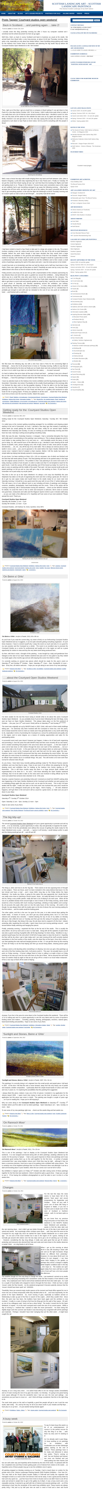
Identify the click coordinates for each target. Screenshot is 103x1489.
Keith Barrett (75, 226)
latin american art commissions (10, 403)
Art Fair (74, 283)
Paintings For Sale (52, 13)
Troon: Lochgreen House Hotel (81, 203)
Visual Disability (76, 390)
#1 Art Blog (75, 278)
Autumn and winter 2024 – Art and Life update (85, 116)
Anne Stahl (75, 221)
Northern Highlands (76, 241)
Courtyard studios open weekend (47, 401)
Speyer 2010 (74, 186)
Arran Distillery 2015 (76, 181)
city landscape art (33, 401)
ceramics (57, 565)
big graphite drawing (49, 399)
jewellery (41, 567)
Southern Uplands (76, 251)
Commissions (44, 397)
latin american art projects (26, 403)
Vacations (75, 387)
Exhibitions (5, 399)
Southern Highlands (76, 246)
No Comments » (52, 403)
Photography (76, 366)
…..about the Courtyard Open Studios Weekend (30, 677)
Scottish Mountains (79, 358)
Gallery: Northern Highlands (82, 340)
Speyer (55, 1180)
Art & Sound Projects (34, 13)
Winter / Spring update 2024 (80, 121)
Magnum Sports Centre (57, 567)
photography (18, 569)
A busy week (10, 1418)
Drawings (76, 353)
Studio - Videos (20, 1410)
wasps (24, 569)
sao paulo (42, 403)
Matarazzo (36, 403)
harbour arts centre (61, 401)
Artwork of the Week (15, 668)
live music (47, 567)
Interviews (75, 325)
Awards (74, 288)
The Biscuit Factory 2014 (78, 184)
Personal (74, 364)
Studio (48, 1025)
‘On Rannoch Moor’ (14, 1122)
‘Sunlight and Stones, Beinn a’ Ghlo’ (23, 1034)
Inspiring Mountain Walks (79, 314)
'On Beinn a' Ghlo (31, 668)
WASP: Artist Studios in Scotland (81, 215)
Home (3, 13)
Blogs (20, 13)
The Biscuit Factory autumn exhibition (34, 810)
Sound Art (75, 372)
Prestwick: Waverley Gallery (80, 200)
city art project (23, 401)
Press (86, 13)
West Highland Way (79, 322)
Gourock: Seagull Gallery (79, 195)
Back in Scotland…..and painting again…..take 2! (31, 25)
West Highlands (75, 249)
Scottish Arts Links (77, 212)
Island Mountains (75, 254)
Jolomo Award (68, 13)
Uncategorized (76, 384)
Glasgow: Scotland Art (78, 193)
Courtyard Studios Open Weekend (58, 397)
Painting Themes (77, 343)
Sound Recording (77, 374)
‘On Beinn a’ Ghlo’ (13, 576)
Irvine (48, 565)
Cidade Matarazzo (14, 401)
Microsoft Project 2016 (78, 333)
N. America (75, 335)
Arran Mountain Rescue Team (80, 233)
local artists (27, 1027)
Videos (79, 13)
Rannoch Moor (48, 1180)
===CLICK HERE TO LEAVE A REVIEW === (83, 50)
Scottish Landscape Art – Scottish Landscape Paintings (76, 5)
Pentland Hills (78, 319)
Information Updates (25, 399)
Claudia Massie (76, 224)
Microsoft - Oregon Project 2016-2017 (83, 143)
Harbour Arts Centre (14, 399)
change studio (34, 1410)
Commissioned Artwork (34, 397)
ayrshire (58, 1025)
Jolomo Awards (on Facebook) (81, 209)
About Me (11, 13)
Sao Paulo (75, 369)
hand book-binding (20, 567)
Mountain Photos (79, 317)
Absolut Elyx (40, 399)
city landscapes (23, 397)
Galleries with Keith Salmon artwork (82, 307)
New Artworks (76, 338)
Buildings (16, 397)
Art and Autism (76, 281)
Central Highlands (76, 244)
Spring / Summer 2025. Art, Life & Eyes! (83, 113)
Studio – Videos (76, 382)
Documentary (76, 301)
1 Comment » (32, 569)
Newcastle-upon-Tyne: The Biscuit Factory (84, 198)
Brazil (11, 397)
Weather (76, 361)
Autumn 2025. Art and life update (81, 111)
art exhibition (40, 668)
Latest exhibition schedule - (82, 56)
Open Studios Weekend (17, 810)
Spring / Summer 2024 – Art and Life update (84, 118)
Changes (8, 1187)
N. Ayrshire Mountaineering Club (81, 235)
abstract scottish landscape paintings (84, 345)
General (73, 256)
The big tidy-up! (12, 817)
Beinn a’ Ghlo (30, 1113)
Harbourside (77, 356)
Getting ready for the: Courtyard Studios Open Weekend (29, 411)
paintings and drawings (8, 569)
